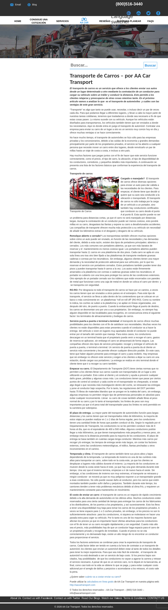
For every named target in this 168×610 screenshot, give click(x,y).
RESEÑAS (104, 21)
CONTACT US (155, 598)
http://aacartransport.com (82, 585)
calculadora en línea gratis (100, 581)
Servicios (62, 21)
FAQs (150, 21)
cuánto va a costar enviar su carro (102, 576)
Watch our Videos (112, 598)
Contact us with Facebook (37, 598)
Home (17, 21)
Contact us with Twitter (67, 598)
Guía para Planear (129, 21)
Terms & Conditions (134, 598)
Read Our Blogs (91, 598)
